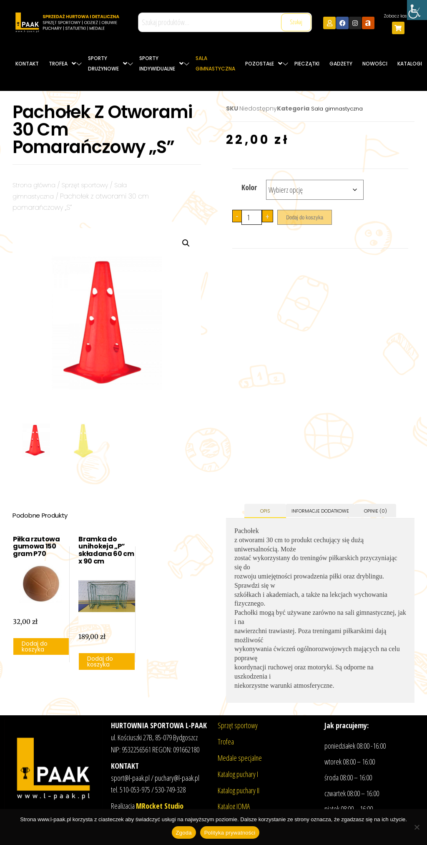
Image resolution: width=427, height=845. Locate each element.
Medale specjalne (240, 758)
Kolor (249, 187)
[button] (185, 243)
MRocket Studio (159, 806)
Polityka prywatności (230, 833)
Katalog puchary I (238, 774)
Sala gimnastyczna (337, 109)
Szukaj (296, 22)
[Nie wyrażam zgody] (416, 827)
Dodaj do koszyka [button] (35, 646)
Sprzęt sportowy (91, 185)
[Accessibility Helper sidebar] (417, 10)
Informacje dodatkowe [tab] (320, 511)
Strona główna (36, 185)
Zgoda (184, 833)
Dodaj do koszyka (304, 217)
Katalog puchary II (238, 790)
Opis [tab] (265, 511)
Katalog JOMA (234, 806)
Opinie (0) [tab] (375, 511)
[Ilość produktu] (251, 217)
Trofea (226, 742)
